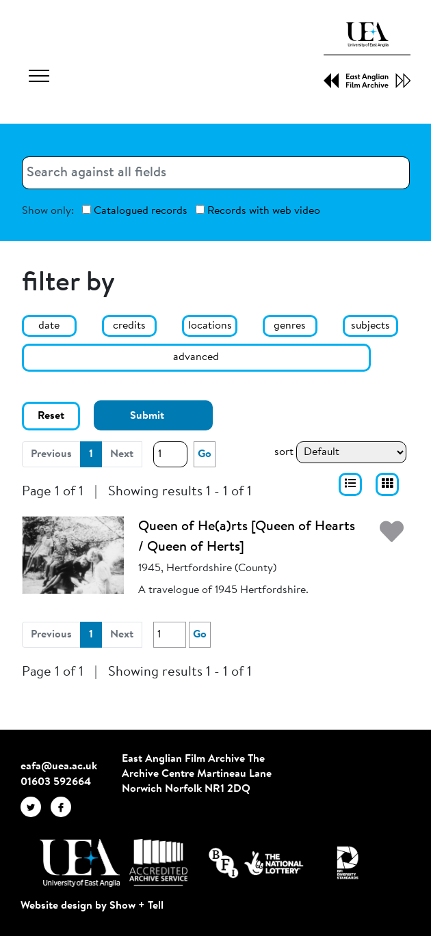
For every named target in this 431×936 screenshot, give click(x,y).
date (49, 325)
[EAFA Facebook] (64, 806)
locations (210, 325)
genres (290, 325)
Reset (51, 416)
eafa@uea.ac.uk (59, 766)
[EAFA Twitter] (36, 806)
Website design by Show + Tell (92, 905)
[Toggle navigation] (39, 78)
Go (204, 454)
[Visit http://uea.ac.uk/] (80, 863)
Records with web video (258, 211)
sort (283, 452)
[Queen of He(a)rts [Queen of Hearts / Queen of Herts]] (73, 554)
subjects (370, 325)
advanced (196, 357)
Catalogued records (134, 211)
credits (129, 325)
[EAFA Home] (367, 55)
